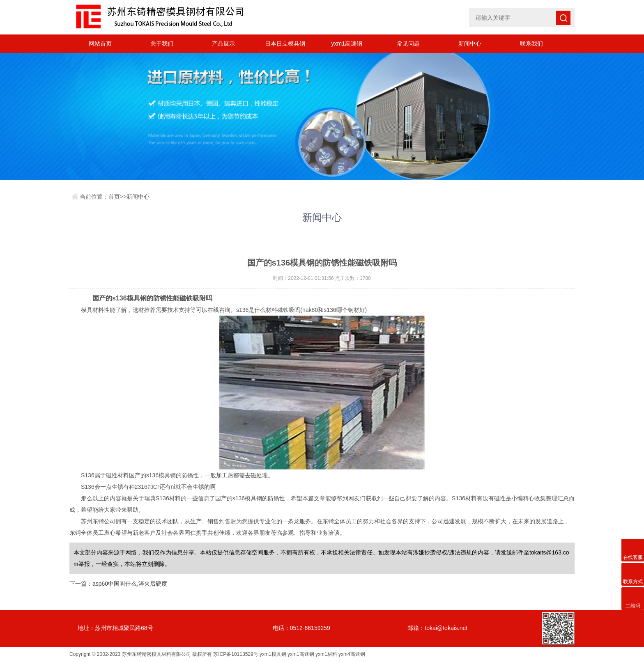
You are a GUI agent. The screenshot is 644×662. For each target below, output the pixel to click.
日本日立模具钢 (285, 43)
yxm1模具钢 (273, 654)
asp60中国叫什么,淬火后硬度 (129, 583)
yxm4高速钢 (351, 654)
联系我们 (531, 43)
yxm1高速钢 (346, 43)
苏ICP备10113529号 (235, 654)
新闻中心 (469, 43)
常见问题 (408, 43)
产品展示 (223, 43)
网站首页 (100, 43)
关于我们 (161, 43)
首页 (114, 196)
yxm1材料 (326, 654)
